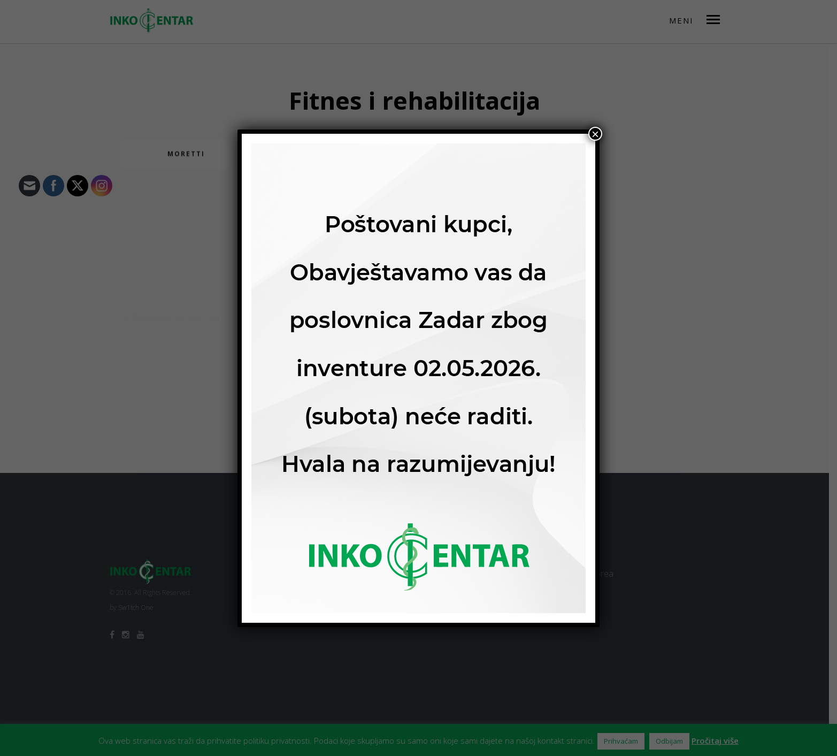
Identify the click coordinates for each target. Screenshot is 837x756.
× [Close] (595, 134)
